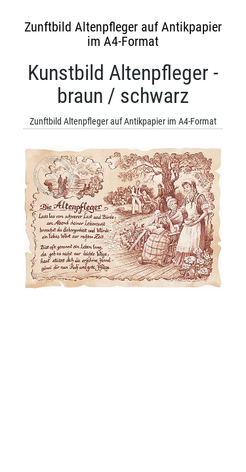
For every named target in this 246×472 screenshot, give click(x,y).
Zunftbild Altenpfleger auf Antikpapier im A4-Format (123, 34)
